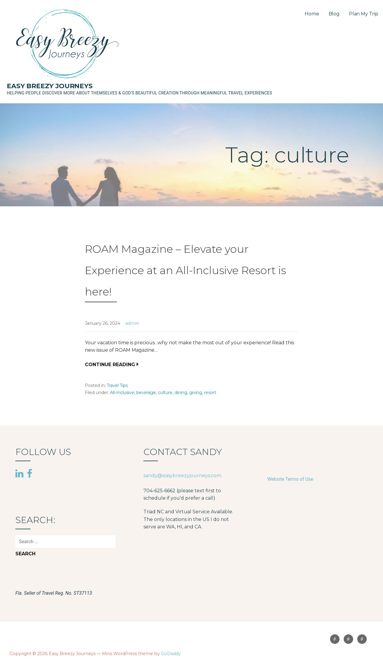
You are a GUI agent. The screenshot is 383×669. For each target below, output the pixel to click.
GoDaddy (171, 653)
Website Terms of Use (290, 479)
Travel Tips (117, 385)
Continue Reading (110, 364)
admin (132, 323)
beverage (146, 392)
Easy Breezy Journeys (50, 86)
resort (210, 392)
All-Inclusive (122, 392)
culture (165, 392)
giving (195, 392)
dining (180, 392)
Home (312, 14)
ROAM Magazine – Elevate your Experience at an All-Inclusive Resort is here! (185, 270)
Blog (334, 14)
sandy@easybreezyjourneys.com (182, 475)
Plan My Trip (363, 14)
